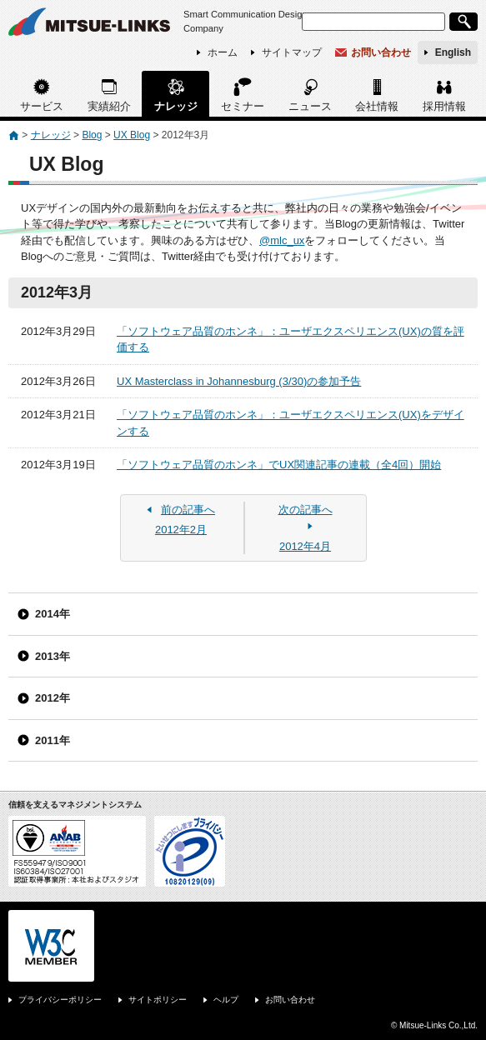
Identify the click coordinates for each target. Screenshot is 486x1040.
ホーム (223, 52)
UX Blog (131, 135)
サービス (41, 106)
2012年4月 (305, 527)
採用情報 (444, 106)
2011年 (52, 740)
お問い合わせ (381, 52)
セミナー (242, 106)
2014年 (52, 614)
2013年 (52, 656)
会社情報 (376, 106)
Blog (92, 135)
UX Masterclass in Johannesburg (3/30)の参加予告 (239, 381)
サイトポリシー (157, 999)
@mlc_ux (281, 240)
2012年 (52, 698)
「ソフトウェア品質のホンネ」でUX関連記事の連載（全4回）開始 (279, 464)
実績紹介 (109, 106)
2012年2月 (181, 519)
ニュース (310, 106)
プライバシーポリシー (60, 999)
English (453, 52)
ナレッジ (176, 106)
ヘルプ (225, 999)
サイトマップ (292, 52)
